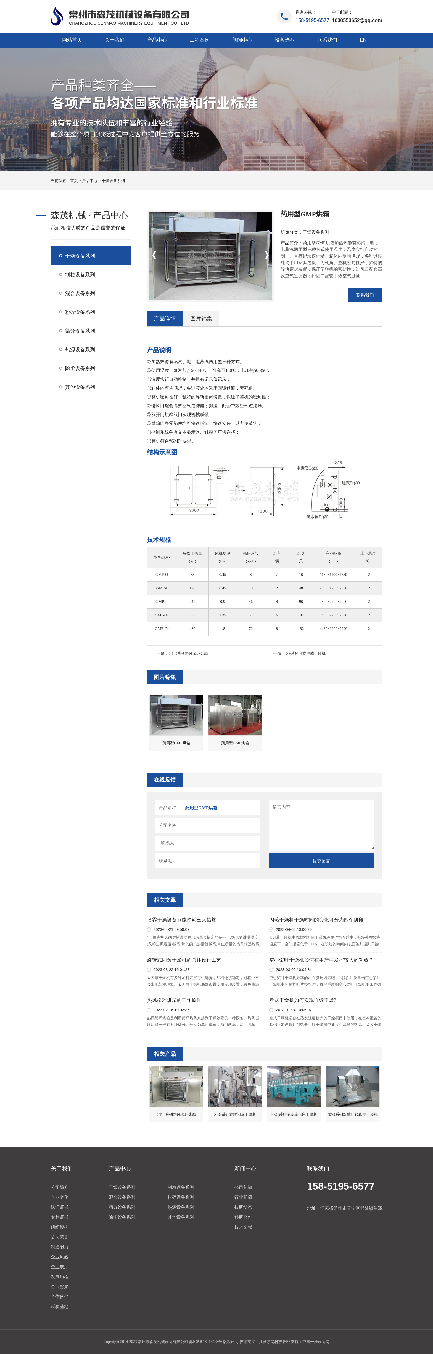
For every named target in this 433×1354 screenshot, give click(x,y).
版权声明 (231, 1342)
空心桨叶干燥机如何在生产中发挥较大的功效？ (321, 960)
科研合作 (243, 1217)
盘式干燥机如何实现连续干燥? (302, 1000)
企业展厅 (59, 1266)
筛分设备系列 (80, 331)
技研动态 (243, 1207)
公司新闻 (243, 1187)
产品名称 (167, 807)
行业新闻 (243, 1197)
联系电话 (167, 860)
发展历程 (59, 1276)
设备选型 (285, 40)
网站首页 (72, 40)
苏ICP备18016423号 (205, 1342)
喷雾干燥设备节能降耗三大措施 (181, 920)
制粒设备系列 (80, 274)
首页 (74, 181)
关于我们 (115, 40)
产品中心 (157, 40)
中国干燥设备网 (315, 1342)
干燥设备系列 (113, 181)
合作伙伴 (59, 1296)
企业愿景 (59, 1286)
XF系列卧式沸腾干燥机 (306, 653)
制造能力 (59, 1247)
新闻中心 (242, 40)
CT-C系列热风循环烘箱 (188, 653)
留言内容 (281, 807)
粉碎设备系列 (80, 312)
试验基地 (59, 1306)
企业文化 (59, 1197)
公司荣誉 (59, 1237)
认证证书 (59, 1207)
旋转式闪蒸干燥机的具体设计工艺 (184, 960)
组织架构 (59, 1227)
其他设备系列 (80, 387)
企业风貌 (59, 1256)
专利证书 (59, 1217)
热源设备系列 (80, 349)
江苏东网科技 (270, 1342)
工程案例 (200, 40)
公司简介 (59, 1187)
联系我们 (327, 40)
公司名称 (167, 825)
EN (363, 40)
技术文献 (243, 1227)
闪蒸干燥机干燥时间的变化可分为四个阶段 (316, 920)
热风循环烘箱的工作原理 (174, 1000)
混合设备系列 (80, 293)
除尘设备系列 (80, 368)
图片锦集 (201, 318)
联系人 (167, 843)
